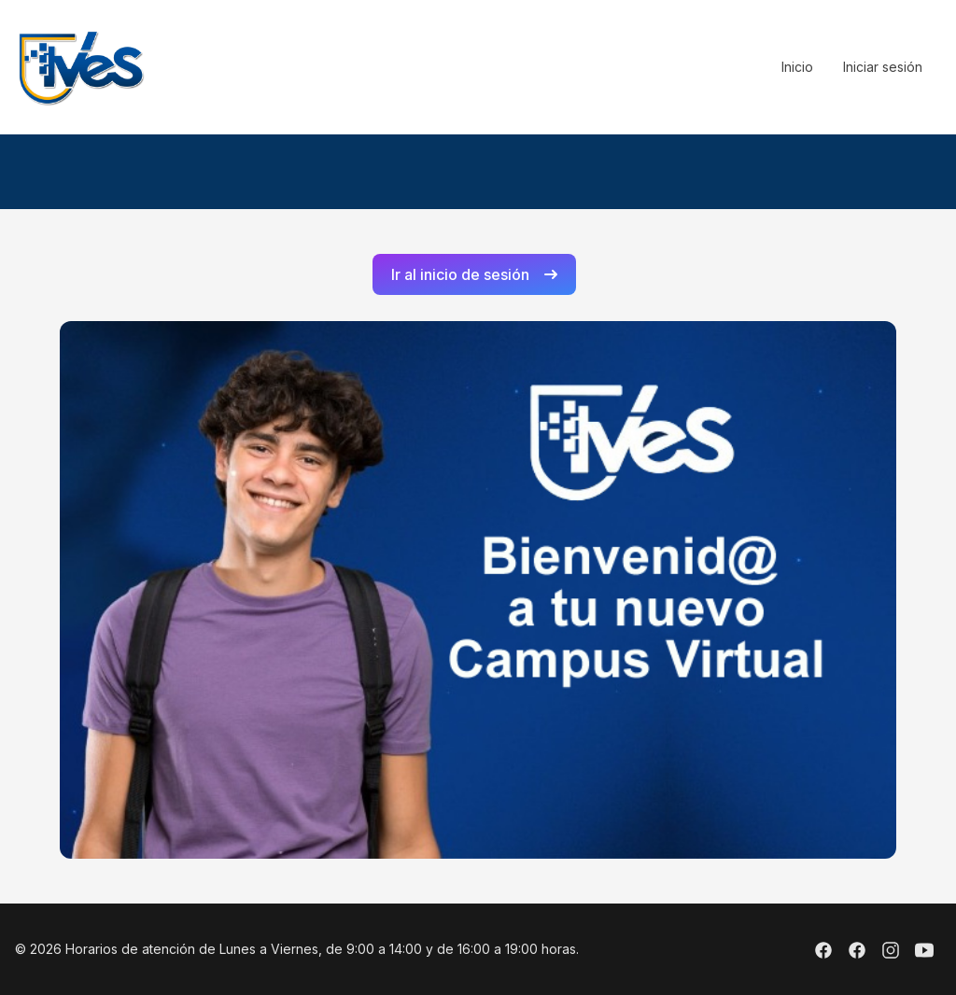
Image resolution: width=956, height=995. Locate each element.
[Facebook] (823, 953)
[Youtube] (924, 953)
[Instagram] (890, 953)
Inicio (797, 67)
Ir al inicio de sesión (474, 274)
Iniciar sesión (882, 67)
